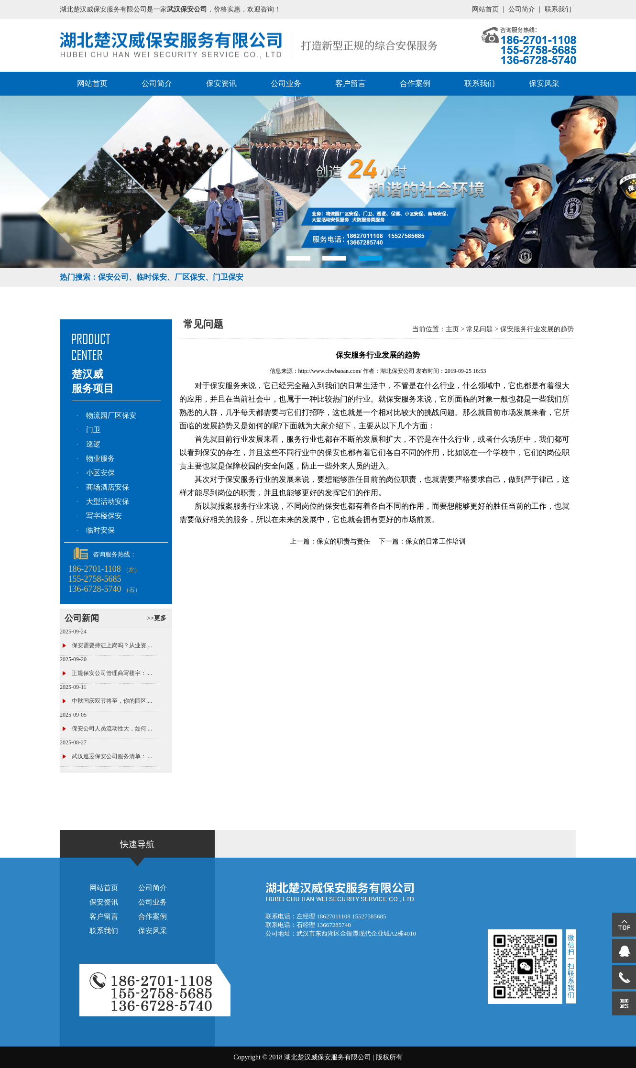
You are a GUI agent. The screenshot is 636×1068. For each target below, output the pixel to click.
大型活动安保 (107, 501)
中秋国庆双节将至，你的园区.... (112, 700)
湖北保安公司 (397, 371)
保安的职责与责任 (343, 541)
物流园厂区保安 (111, 415)
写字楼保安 (104, 516)
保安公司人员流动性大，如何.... (112, 728)
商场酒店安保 (107, 487)
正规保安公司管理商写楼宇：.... (112, 673)
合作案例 (415, 83)
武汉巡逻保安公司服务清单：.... (112, 756)
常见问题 (479, 329)
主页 (452, 329)
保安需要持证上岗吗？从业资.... (112, 645)
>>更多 (156, 617)
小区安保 (100, 473)
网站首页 (485, 9)
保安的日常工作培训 (436, 541)
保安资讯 (221, 83)
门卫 (93, 430)
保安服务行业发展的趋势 (537, 329)
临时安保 (100, 530)
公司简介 (521, 9)
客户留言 (350, 83)
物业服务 (100, 458)
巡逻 (93, 444)
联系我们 (558, 9)
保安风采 (544, 83)
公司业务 (286, 83)
